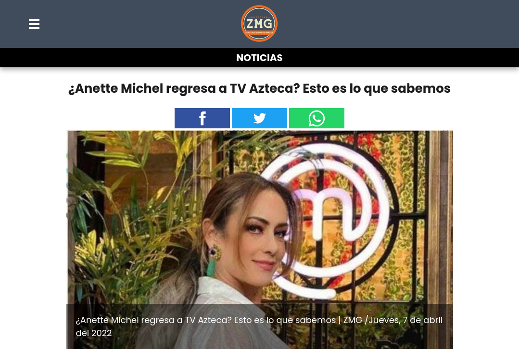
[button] (34, 24)
